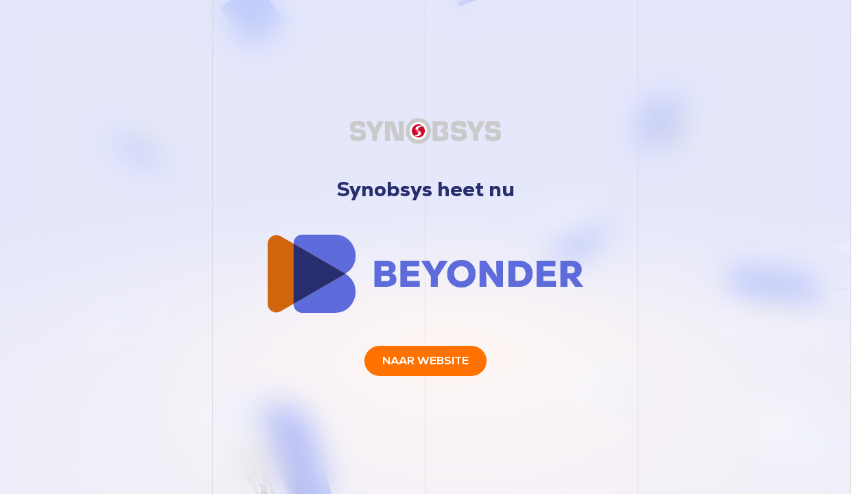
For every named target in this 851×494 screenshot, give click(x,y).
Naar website (425, 360)
